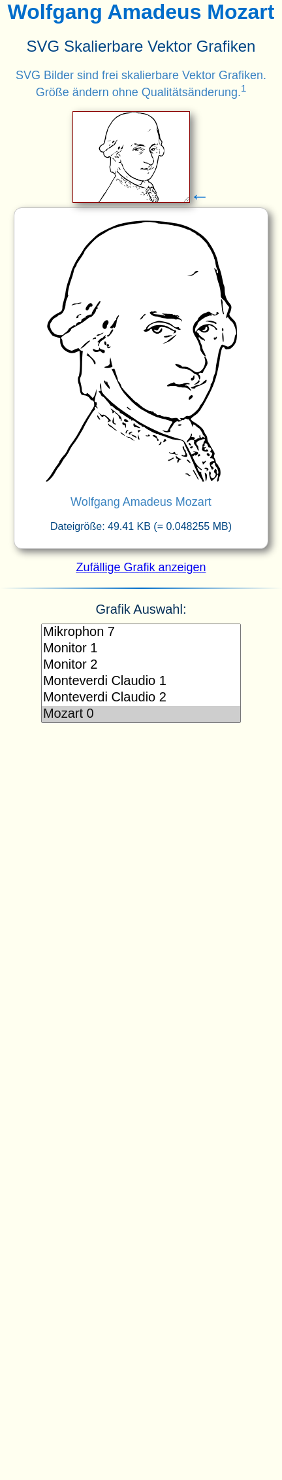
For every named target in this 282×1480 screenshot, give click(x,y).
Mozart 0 (141, 714)
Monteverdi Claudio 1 (141, 681)
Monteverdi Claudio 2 (141, 698)
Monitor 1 (141, 649)
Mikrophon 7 (141, 632)
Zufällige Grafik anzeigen (141, 567)
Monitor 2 (141, 665)
